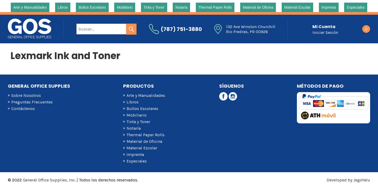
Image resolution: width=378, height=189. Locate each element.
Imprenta (329, 7)
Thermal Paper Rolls (215, 7)
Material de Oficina (258, 7)
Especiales (356, 7)
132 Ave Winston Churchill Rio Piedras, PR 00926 (250, 29)
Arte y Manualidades (30, 7)
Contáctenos (23, 108)
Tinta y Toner (154, 7)
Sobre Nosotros (26, 95)
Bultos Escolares (92, 7)
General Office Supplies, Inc (49, 179)
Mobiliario (125, 7)
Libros (63, 7)
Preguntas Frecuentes (32, 101)
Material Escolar (297, 7)
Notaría (181, 7)
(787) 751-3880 (181, 29)
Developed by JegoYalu (348, 179)
